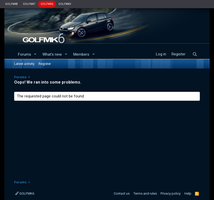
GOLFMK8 (11, 4)
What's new (52, 54)
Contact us (122, 193)
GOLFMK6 (47, 4)
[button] (35, 54)
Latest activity (24, 64)
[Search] (195, 54)
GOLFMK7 (29, 4)
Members (81, 54)
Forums (24, 54)
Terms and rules (145, 193)
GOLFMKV (64, 4)
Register (45, 64)
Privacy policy (170, 193)
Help (187, 193)
